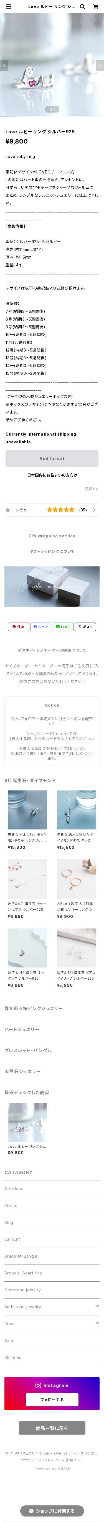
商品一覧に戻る (52, 1428)
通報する (91, 489)
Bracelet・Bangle (21, 1256)
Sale (8, 1340)
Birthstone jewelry (22, 1306)
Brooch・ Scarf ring (23, 1273)
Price (9, 1323)
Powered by (52, 1469)
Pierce (11, 1205)
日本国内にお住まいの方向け (52, 475)
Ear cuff (12, 1239)
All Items (12, 1357)
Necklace (14, 1188)
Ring (8, 1222)
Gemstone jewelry (22, 1289)
